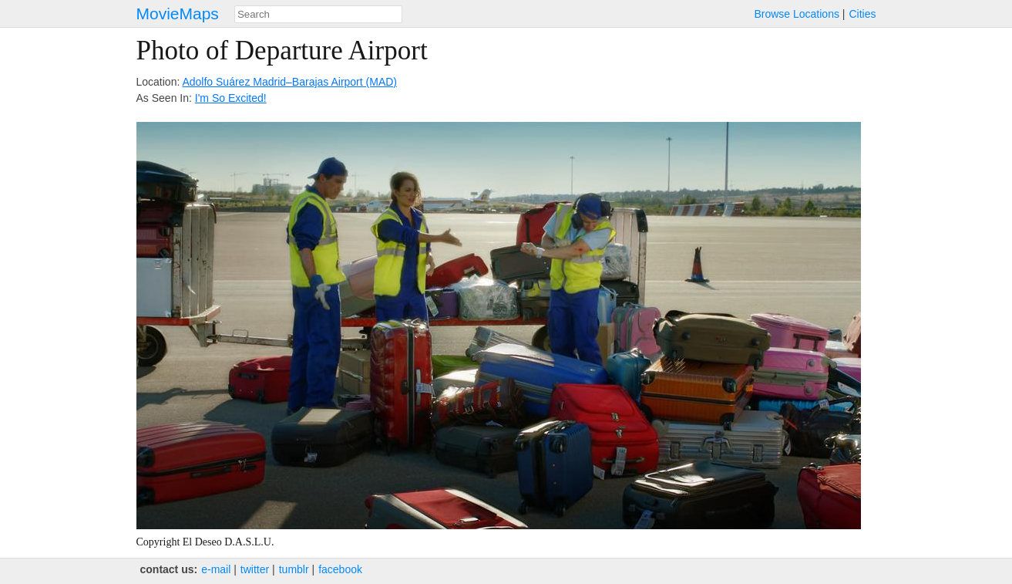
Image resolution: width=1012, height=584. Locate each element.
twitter (254, 569)
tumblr (294, 569)
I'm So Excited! (231, 98)
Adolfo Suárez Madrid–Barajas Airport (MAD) (289, 82)
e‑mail (215, 569)
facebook (340, 569)
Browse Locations (796, 14)
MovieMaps (177, 13)
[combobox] (318, 14)
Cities (862, 14)
